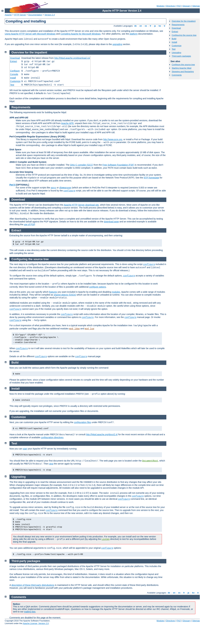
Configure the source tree (183, 64)
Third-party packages (181, 56)
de (135, 26)
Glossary (186, 6)
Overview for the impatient (184, 21)
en (140, 26)
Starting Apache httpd (181, 68)
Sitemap (196, 6)
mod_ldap (74, 328)
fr (150, 26)
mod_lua (89, 328)
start (25, 448)
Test (173, 49)
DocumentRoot (150, 461)
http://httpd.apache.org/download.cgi (72, 58)
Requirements (178, 24)
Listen (106, 539)
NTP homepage (151, 177)
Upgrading (176, 52)
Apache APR (67, 123)
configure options (97, 287)
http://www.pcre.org (112, 139)
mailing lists (29, 611)
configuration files (82, 422)
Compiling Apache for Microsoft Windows (80, 34)
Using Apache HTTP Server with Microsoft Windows (30, 34)
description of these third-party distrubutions (32, 585)
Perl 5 (12, 184)
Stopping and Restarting (183, 71)
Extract (175, 31)
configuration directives (52, 437)
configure (69, 190)
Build (174, 38)
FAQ (179, 6)
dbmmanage (65, 187)
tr (164, 26)
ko (160, 26)
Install (174, 42)
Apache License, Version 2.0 (36, 623)
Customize (176, 45)
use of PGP (29, 224)
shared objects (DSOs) (65, 294)
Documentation (35, 15)
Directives (170, 6)
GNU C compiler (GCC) (81, 165)
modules (116, 292)
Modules (160, 6)
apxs (53, 187)
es (146, 26)
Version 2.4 (50, 15)
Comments (177, 75)
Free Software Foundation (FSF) (118, 165)
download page (111, 221)
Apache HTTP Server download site (81, 205)
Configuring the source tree (184, 35)
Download (176, 28)
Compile (14, 74)
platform (134, 34)
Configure (15, 71)
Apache (8, 15)
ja (155, 26)
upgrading (117, 44)
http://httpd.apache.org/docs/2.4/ (102, 434)
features (53, 292)
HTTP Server (20, 15)
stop (51, 463)
